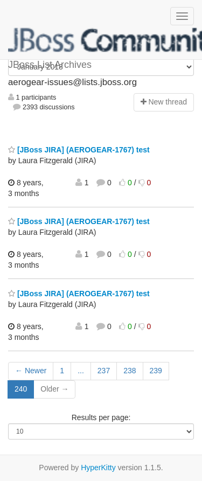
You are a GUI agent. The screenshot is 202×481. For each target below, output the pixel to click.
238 (129, 370)
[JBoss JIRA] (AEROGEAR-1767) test (79, 149)
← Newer (30, 370)
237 (103, 370)
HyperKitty (98, 467)
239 (156, 370)
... (81, 370)
